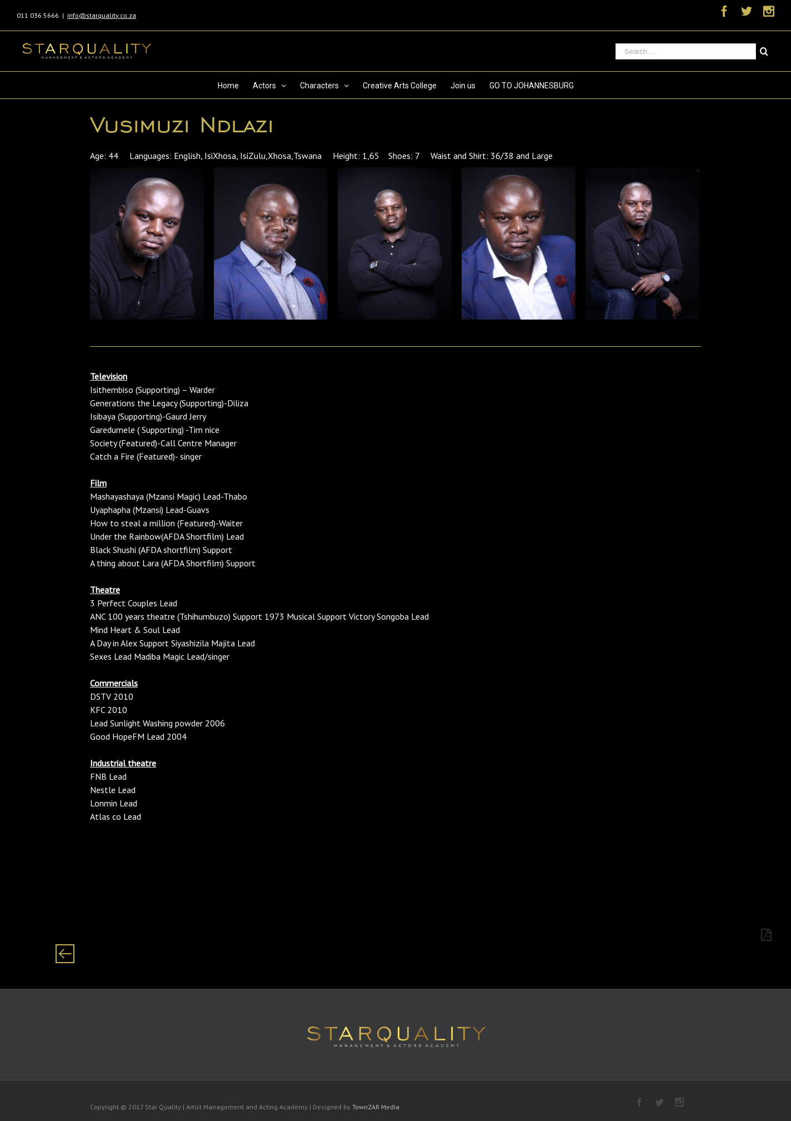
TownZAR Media (375, 1107)
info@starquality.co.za (101, 15)
